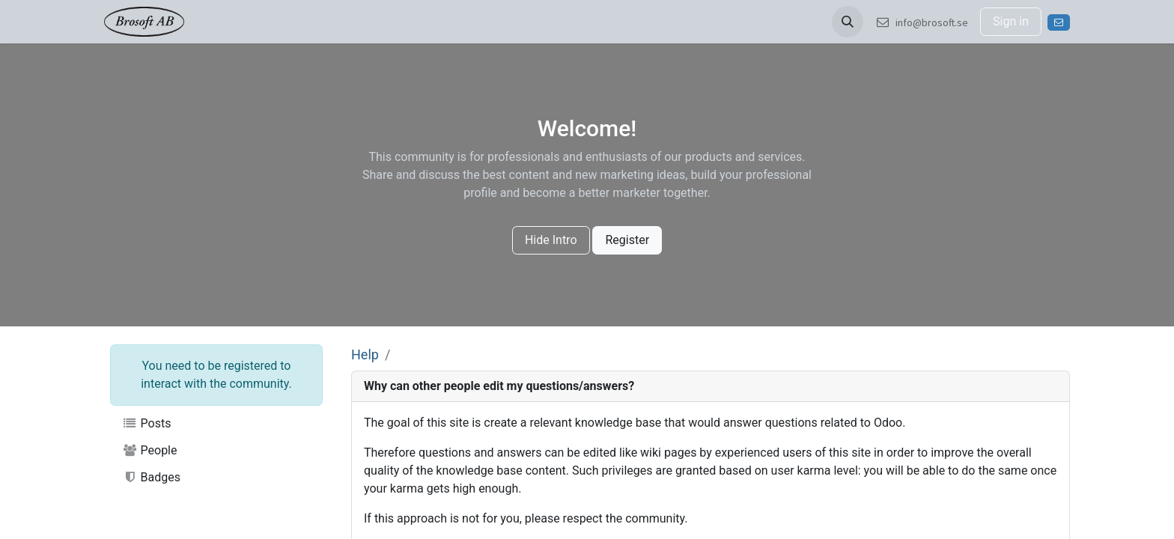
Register (627, 240)
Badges (151, 477)
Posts (146, 423)
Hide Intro (551, 240)
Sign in (1011, 21)
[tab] (710, 386)
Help (365, 354)
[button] (847, 21)
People (149, 450)
